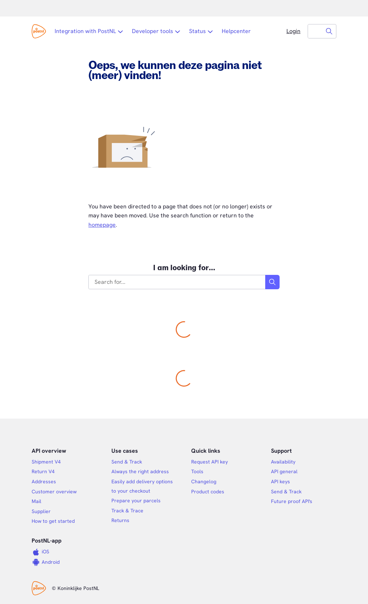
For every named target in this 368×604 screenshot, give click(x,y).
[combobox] (315, 31)
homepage (102, 225)
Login (293, 31)
